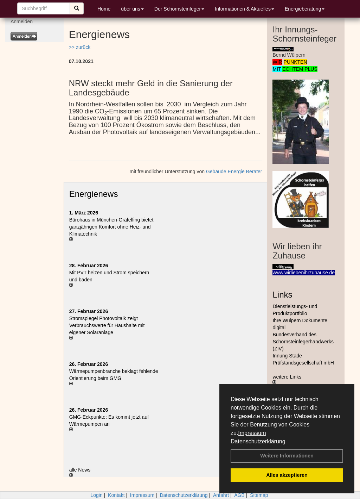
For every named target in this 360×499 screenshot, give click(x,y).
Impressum (252, 433)
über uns (132, 9)
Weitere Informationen (287, 456)
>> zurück (79, 47)
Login (96, 495)
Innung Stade (287, 355)
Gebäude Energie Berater (234, 171)
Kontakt (116, 495)
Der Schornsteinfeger (179, 9)
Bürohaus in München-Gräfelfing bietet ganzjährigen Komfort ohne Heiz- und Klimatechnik (111, 227)
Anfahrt (221, 495)
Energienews (93, 194)
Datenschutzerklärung (258, 441)
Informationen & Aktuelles (244, 9)
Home (103, 9)
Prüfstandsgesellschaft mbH (303, 363)
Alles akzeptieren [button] (287, 475)
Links (282, 294)
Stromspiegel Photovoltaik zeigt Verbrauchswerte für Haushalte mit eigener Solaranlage (107, 325)
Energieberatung (305, 9)
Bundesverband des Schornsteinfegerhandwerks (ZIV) (303, 341)
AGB (239, 495)
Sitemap (259, 495)
